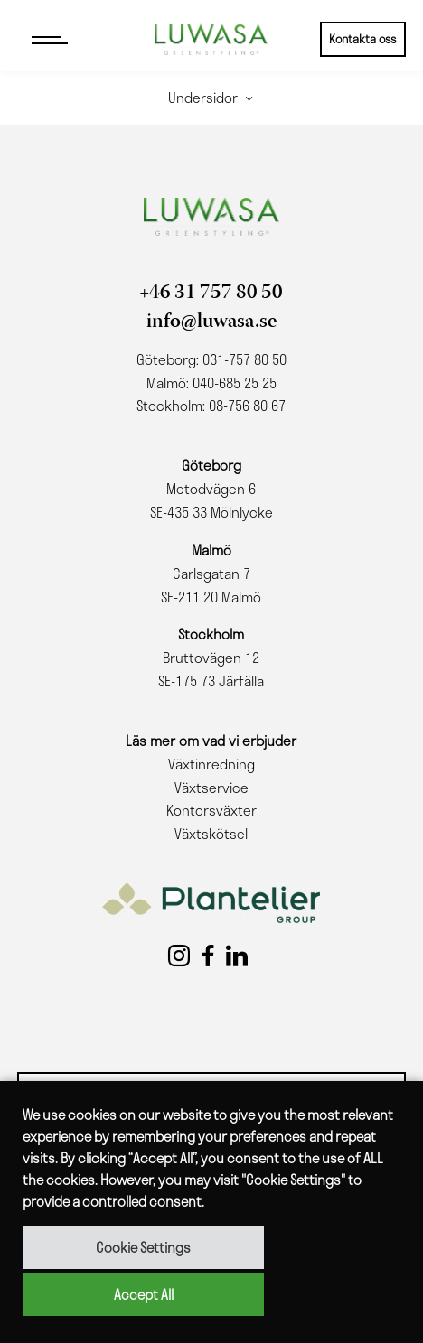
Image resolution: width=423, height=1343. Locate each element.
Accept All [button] (144, 1294)
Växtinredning (211, 764)
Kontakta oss (362, 39)
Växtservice (211, 787)
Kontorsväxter (211, 810)
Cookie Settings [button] (143, 1247)
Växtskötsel (211, 833)
